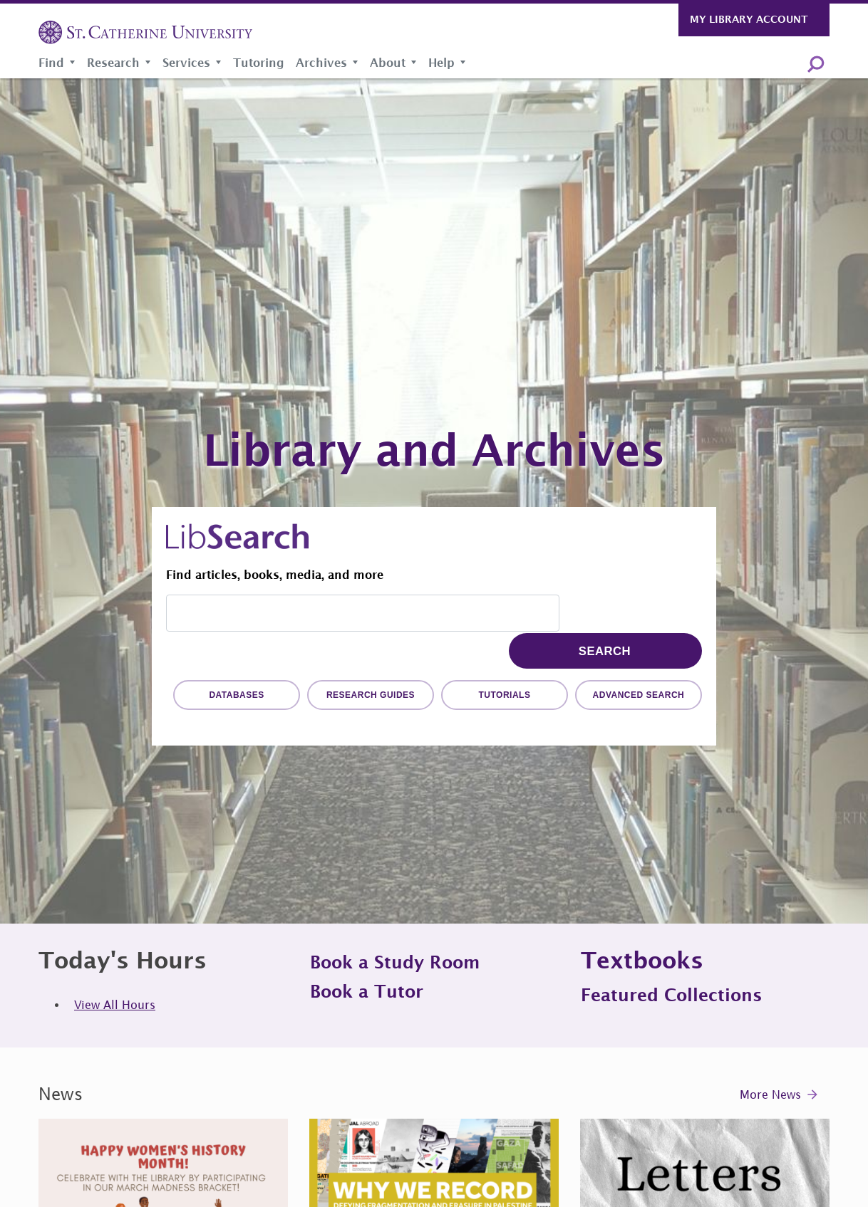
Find (51, 62)
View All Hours (114, 1004)
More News (770, 1094)
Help (441, 62)
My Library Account (749, 19)
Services (186, 62)
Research (113, 62)
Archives (321, 62)
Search (815, 63)
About (387, 62)
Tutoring (258, 62)
